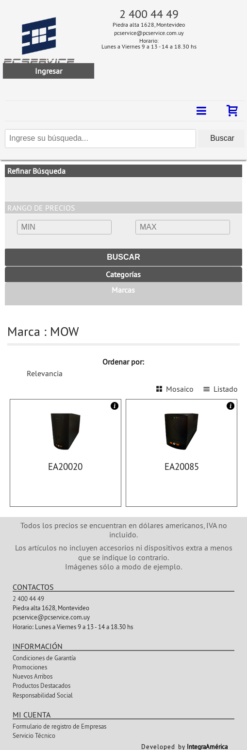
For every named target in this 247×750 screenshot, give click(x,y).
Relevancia (45, 373)
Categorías (123, 274)
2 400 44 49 (149, 13)
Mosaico (180, 389)
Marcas (123, 290)
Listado (226, 389)
